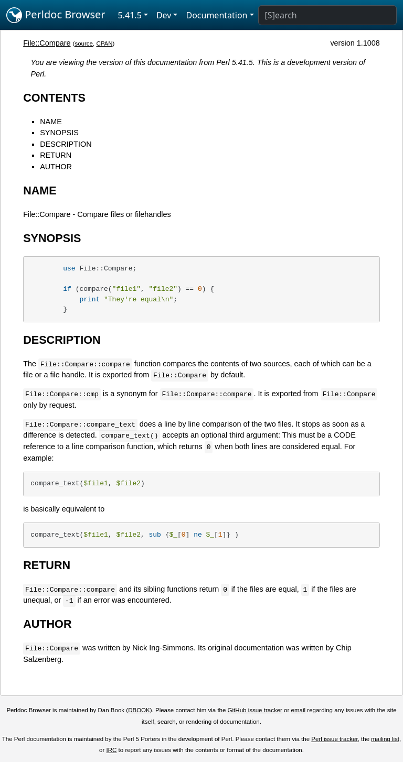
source (84, 43)
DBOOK (139, 710)
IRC (112, 750)
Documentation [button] (216, 15)
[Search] (327, 15)
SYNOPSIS (59, 132)
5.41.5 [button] (130, 15)
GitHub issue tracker (255, 710)
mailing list (385, 739)
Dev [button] (164, 15)
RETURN (55, 155)
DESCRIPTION (65, 144)
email (298, 710)
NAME (51, 121)
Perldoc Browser (55, 15)
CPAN (104, 43)
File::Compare (46, 43)
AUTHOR (56, 166)
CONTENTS (54, 97)
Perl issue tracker (334, 739)
